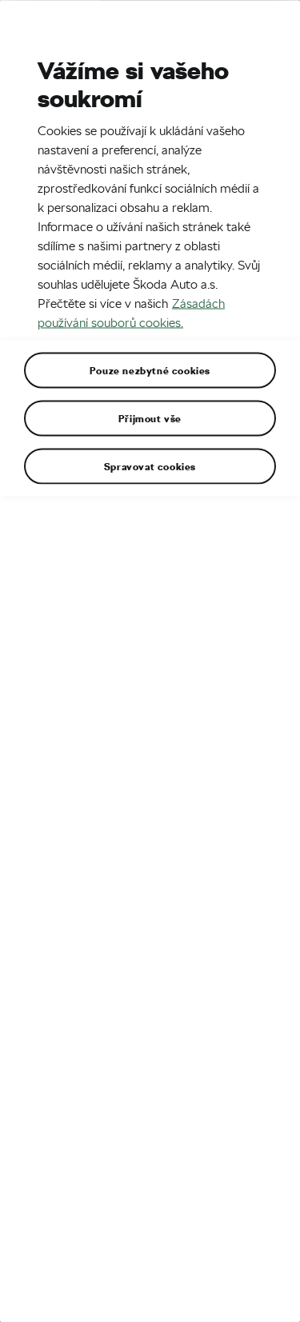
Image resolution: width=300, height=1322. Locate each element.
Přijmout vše (150, 417)
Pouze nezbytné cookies (150, 369)
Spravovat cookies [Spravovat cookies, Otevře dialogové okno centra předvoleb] (150, 465)
